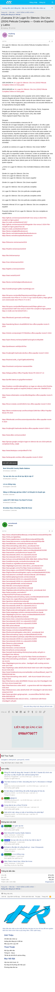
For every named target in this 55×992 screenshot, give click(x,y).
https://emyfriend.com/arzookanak (14, 650)
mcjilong (5, 28)
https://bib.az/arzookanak (11, 625)
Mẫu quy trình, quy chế (11, 944)
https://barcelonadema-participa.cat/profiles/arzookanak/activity (24, 637)
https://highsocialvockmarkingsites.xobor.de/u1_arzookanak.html (24, 610)
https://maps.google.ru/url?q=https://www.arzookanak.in (21, 548)
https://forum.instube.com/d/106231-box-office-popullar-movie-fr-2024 (26, 404)
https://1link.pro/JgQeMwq (11, 537)
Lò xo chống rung (9, 484)
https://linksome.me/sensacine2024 (14, 242)
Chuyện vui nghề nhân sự (12, 778)
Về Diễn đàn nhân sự (10, 939)
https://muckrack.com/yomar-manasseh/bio (17, 366)
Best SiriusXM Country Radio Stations (16, 468)
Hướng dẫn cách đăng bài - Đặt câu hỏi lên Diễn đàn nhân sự (23, 8)
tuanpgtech (7, 486)
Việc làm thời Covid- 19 (11, 962)
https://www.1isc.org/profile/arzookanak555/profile (19, 599)
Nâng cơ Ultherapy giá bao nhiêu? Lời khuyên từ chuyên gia (24, 492)
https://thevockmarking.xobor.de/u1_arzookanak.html (20, 546)
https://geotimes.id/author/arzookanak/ (15, 601)
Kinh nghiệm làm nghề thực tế (13, 858)
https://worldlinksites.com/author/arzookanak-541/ (19, 543)
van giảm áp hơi (13, 826)
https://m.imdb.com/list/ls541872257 (14, 222)
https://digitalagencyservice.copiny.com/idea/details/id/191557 (23, 614)
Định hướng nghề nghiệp (11, 788)
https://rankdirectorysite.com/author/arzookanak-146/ (20, 561)
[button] (2, 2)
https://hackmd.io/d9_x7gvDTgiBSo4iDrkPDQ (18, 359)
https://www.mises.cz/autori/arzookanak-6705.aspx (20, 619)
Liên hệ (3, 896)
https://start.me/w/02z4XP (11, 275)
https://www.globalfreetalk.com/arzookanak (17, 583)
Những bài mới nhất (8, 822)
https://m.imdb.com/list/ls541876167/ (15, 229)
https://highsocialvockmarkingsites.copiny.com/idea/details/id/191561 (26, 572)
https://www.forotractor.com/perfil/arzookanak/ (18, 628)
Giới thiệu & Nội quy (10, 802)
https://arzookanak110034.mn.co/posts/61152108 (19, 581)
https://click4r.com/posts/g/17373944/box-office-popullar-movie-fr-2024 (26, 333)
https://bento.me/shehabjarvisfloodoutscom (17, 282)
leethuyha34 (8, 478)
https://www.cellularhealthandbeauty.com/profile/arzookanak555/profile (27, 535)
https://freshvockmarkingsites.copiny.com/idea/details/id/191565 (24, 550)
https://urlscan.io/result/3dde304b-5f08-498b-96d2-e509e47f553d (25, 559)
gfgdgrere (10, 798)
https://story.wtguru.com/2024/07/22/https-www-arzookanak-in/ (24, 570)
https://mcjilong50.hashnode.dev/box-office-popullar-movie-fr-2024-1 (26, 428)
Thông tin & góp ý (9, 795)
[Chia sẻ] (49, 41)
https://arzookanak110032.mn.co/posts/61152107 (19, 557)
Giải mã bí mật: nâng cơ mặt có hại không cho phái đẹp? (24, 812)
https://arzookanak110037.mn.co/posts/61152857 (19, 621)
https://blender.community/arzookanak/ (15, 586)
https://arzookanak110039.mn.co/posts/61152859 (19, 639)
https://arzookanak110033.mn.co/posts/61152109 (19, 579)
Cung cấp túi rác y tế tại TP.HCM (15, 805)
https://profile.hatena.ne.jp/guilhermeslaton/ (17, 379)
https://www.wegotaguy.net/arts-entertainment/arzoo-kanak (22, 612)
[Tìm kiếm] (52, 2)
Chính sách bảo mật (27, 896)
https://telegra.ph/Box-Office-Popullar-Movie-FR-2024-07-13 (23, 373)
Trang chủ (45, 896)
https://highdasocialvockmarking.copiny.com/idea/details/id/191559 (25, 597)
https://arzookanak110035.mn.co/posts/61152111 (19, 605)
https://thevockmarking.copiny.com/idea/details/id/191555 (22, 634)
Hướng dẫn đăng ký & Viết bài (13, 941)
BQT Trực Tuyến (7, 756)
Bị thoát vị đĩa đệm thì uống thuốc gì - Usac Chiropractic (24, 847)
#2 (52, 531)
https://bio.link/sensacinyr (11, 255)
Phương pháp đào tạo (10, 967)
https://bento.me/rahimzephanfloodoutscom (17, 235)
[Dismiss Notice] (52, 8)
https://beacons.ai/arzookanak (12, 643)
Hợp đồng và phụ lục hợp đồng (13, 837)
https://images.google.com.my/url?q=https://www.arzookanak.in (24, 656)
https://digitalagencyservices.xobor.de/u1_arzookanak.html (22, 566)
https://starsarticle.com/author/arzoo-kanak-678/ (19, 552)
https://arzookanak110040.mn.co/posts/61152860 (19, 641)
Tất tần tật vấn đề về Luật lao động (14, 955)
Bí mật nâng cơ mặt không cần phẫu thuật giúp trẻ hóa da (24, 791)
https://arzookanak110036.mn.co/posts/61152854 (19, 608)
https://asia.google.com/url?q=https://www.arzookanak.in (22, 568)
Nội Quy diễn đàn (9, 950)
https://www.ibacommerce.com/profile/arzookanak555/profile (23, 541)
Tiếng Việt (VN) (6, 893)
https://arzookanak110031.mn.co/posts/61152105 (19, 555)
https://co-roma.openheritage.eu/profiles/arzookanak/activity (23, 603)
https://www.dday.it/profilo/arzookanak (15, 617)
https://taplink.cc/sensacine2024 (13, 269)
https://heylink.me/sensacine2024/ (14, 249)
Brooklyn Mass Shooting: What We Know (17, 508)
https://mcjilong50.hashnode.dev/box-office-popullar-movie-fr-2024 (25, 353)
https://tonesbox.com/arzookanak (13, 648)
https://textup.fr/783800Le (11, 645)
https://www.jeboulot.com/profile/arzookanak (17, 588)
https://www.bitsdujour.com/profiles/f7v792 (17, 450)
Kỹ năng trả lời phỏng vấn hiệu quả (14, 965)
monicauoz (7, 470)
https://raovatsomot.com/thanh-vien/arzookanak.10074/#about (24, 574)
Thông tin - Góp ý (9, 953)
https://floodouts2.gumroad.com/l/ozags (16, 317)
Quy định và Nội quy (13, 896)
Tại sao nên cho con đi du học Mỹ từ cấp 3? (18, 476)
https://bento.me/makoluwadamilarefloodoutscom (19, 233)
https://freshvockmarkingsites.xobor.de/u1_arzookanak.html (23, 632)
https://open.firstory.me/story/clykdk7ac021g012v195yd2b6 (22, 340)
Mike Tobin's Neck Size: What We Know (18, 861)
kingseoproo (49, 882)
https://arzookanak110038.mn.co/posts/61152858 (19, 623)
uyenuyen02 (20, 759)
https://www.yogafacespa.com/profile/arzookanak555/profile (23, 539)
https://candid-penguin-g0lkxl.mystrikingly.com (18, 289)
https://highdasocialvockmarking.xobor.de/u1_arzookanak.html (24, 590)
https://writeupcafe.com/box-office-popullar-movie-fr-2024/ (22, 457)
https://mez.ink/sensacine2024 (12, 262)
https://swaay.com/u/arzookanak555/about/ (17, 630)
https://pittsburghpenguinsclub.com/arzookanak (18, 577)
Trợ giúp (37, 896)
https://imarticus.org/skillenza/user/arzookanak (18, 563)
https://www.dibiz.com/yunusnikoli (14, 435)
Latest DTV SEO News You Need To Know (17, 500)
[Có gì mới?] (48, 2)
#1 (52, 41)
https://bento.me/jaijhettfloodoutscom (15, 231)
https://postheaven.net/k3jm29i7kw (14, 346)
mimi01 (6, 494)
